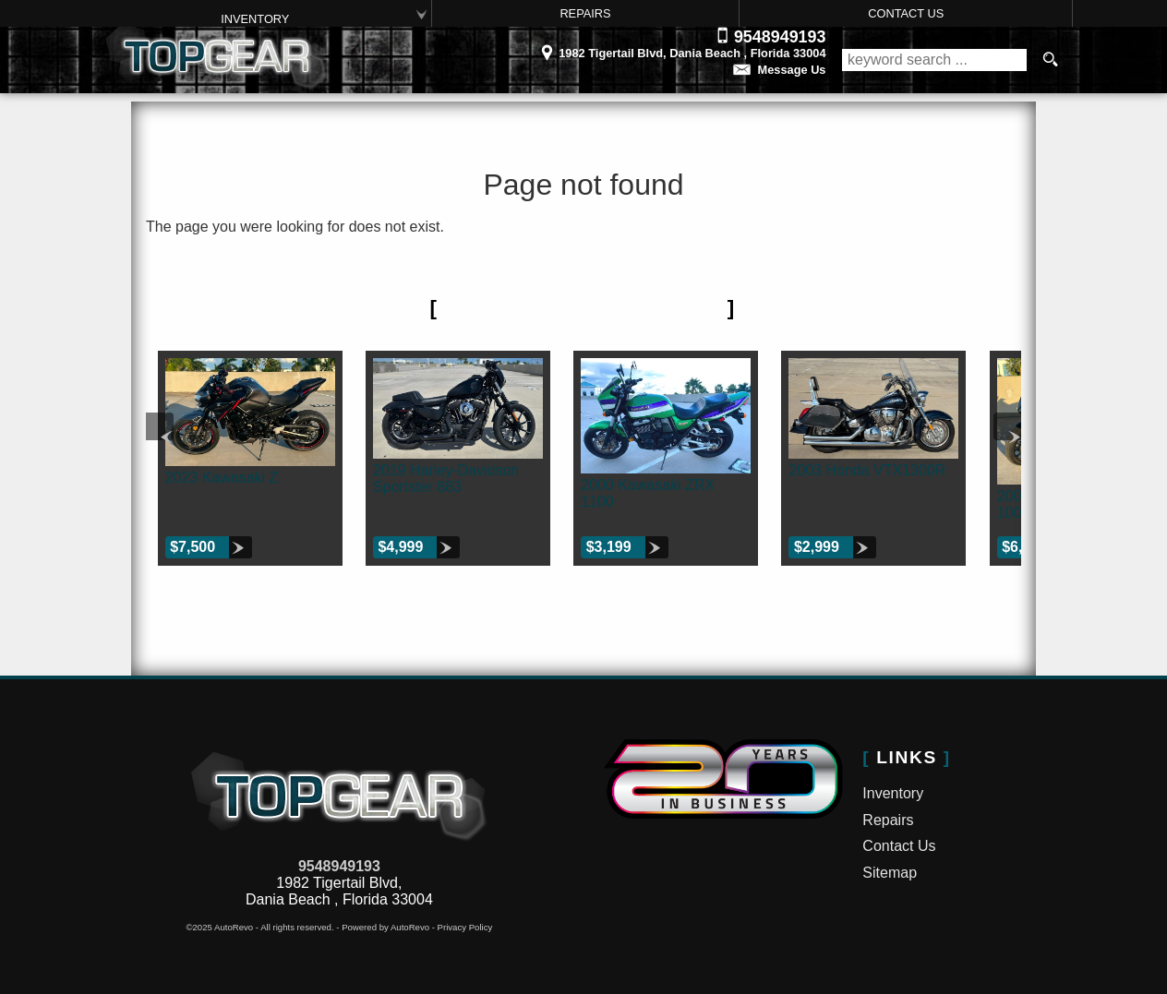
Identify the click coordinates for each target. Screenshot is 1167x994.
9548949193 (339, 866)
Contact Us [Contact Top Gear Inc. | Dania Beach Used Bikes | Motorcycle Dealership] (906, 13)
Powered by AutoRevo (385, 927)
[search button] (1050, 60)
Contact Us (898, 846)
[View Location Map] (582, 47)
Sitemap (889, 872)
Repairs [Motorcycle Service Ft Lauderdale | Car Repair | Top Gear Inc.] (584, 13)
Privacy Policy (465, 927)
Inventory (255, 19)
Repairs (887, 820)
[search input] (934, 60)
